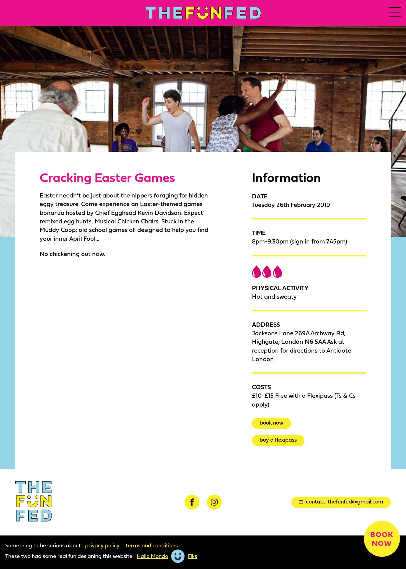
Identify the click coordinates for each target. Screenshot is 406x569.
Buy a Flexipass (278, 440)
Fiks (192, 556)
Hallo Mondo (152, 556)
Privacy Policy (102, 545)
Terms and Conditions (152, 545)
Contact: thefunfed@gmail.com (341, 501)
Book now (271, 422)
